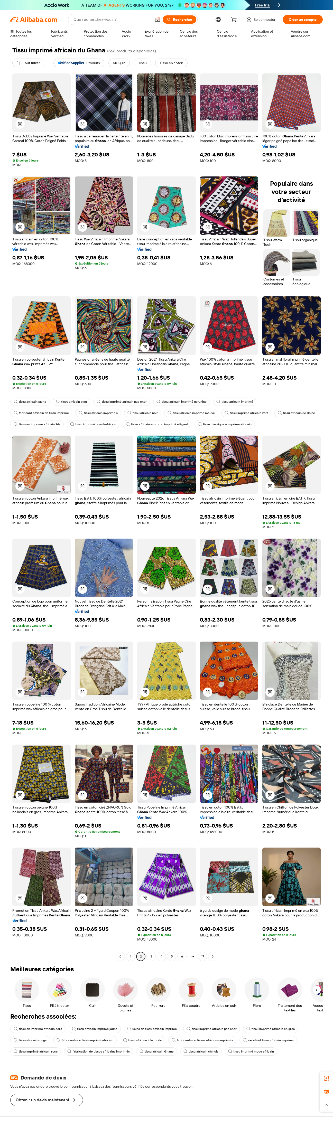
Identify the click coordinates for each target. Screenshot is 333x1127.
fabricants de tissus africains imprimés (202, 1040)
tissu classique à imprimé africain (225, 424)
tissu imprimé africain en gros (270, 1029)
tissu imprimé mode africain (251, 1051)
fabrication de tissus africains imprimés (98, 1051)
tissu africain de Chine (296, 413)
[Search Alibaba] (111, 19)
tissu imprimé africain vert (246, 413)
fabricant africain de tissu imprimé (41, 413)
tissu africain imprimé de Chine (181, 402)
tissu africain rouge (30, 1040)
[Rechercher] (179, 19)
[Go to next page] (212, 956)
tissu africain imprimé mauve (191, 413)
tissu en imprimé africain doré (38, 1029)
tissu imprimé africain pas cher (122, 402)
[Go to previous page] (120, 956)
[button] (157, 19)
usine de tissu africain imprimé (152, 1029)
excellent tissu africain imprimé (268, 1040)
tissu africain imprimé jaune (94, 1029)
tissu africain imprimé (234, 402)
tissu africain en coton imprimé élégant (157, 424)
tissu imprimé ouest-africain (93, 424)
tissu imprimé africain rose (36, 1051)
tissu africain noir (142, 413)
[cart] (235, 20)
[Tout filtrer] (28, 63)
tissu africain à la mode (142, 1040)
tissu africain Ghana (157, 1051)
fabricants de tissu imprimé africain (85, 1040)
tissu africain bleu (71, 402)
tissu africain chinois (200, 1051)
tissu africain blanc (30, 402)
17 (202, 956)
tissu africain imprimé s (98, 413)
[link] (326, 1078)
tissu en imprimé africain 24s (37, 424)
